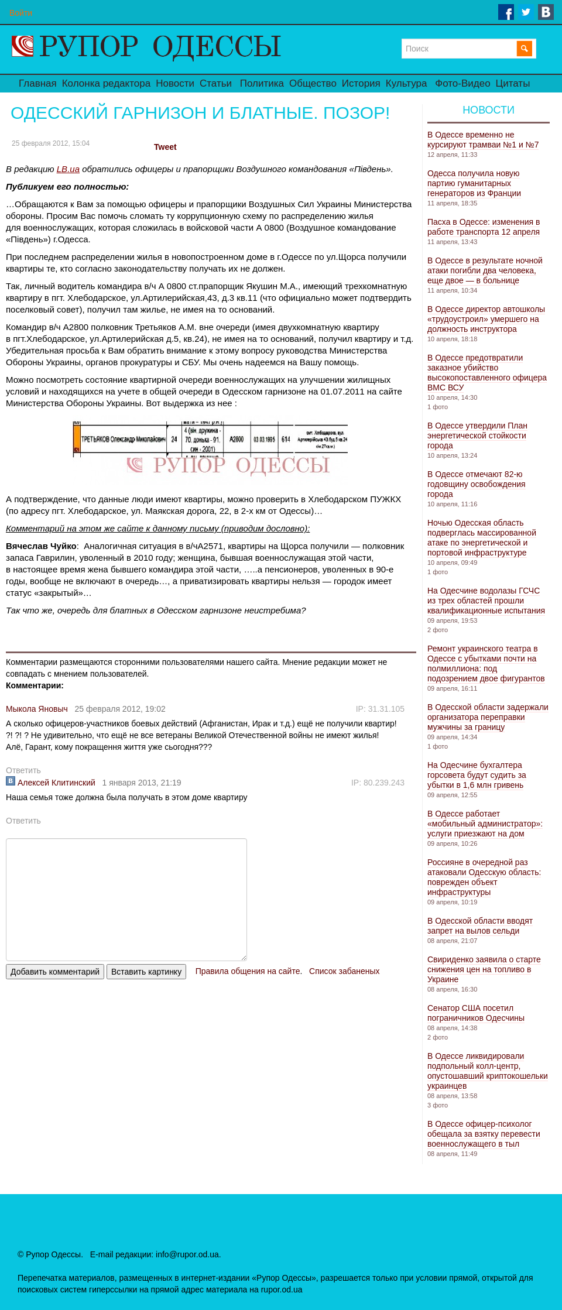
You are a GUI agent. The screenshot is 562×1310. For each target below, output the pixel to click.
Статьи (216, 83)
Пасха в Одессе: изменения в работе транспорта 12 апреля (483, 226)
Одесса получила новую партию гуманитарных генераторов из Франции (474, 183)
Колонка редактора (106, 83)
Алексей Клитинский (50, 782)
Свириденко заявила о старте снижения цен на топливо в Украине (484, 969)
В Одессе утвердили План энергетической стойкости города (477, 435)
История (361, 83)
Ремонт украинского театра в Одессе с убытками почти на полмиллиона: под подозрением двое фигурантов (486, 663)
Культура (406, 83)
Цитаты (513, 83)
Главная (38, 83)
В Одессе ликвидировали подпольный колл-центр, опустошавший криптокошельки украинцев (487, 1070)
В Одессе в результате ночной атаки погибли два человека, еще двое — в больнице (485, 270)
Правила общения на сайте (248, 971)
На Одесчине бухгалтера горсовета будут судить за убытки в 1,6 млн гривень (476, 775)
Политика (262, 83)
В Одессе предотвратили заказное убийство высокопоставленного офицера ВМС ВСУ (487, 372)
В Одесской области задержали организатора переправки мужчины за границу (488, 717)
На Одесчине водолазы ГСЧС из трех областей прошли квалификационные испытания (486, 600)
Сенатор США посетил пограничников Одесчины (476, 1013)
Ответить (23, 770)
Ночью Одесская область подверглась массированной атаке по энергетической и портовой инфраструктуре (481, 537)
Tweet (165, 147)
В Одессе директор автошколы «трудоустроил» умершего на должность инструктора (486, 319)
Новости (175, 83)
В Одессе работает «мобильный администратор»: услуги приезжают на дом (485, 823)
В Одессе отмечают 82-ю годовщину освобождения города (476, 484)
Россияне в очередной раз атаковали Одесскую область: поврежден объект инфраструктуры (484, 877)
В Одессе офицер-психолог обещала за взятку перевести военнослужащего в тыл (483, 1133)
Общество (313, 83)
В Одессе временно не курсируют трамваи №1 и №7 (483, 139)
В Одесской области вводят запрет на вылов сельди (480, 925)
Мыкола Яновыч (37, 709)
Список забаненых (344, 971)
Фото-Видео (462, 83)
